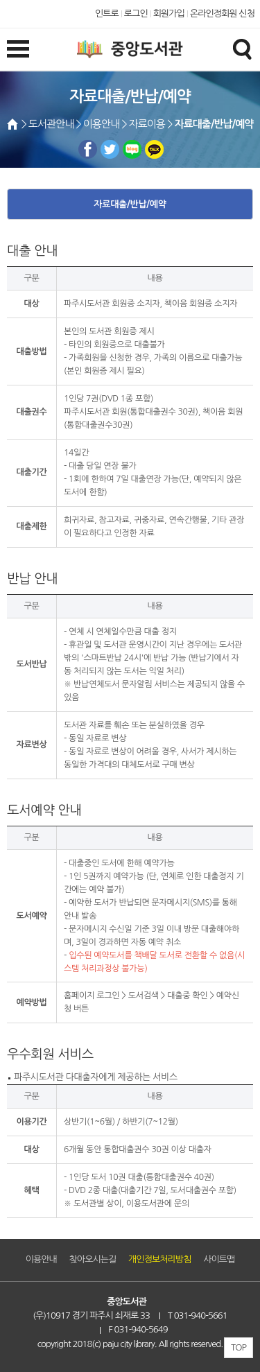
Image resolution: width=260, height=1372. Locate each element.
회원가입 (168, 13)
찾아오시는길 (92, 1259)
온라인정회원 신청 (222, 13)
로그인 (136, 13)
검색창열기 (242, 48)
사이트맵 (218, 1259)
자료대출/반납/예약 (130, 204)
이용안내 (41, 1259)
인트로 (107, 13)
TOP (238, 1347)
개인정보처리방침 (159, 1259)
